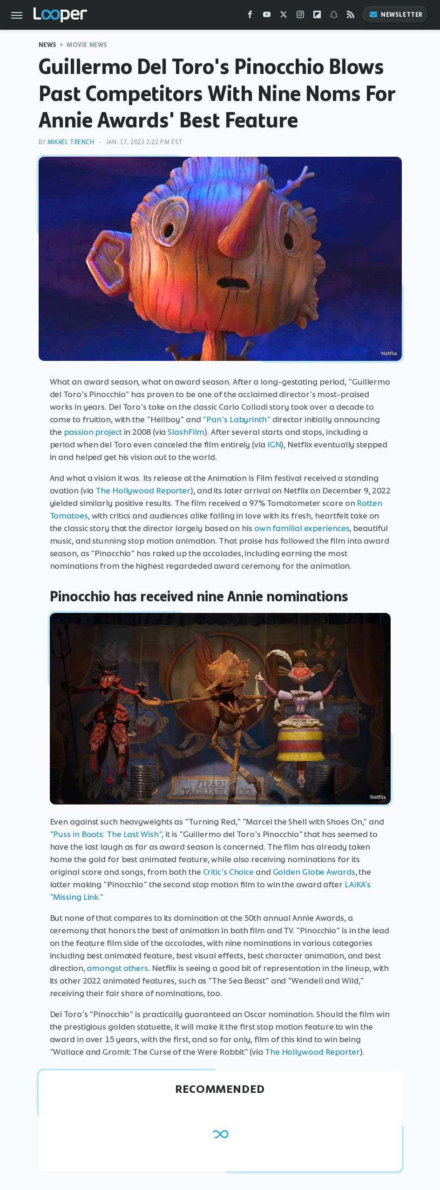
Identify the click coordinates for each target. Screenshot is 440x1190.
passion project (93, 432)
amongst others (117, 968)
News (48, 45)
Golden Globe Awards (314, 872)
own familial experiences (302, 528)
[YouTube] (266, 16)
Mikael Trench (71, 142)
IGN (274, 444)
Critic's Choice (228, 872)
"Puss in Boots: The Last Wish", (107, 834)
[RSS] (350, 16)
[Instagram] (300, 16)
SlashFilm (186, 432)
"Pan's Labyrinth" (236, 419)
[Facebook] (250, 16)
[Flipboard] (317, 16)
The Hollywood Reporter (142, 490)
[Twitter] (283, 16)
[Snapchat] (333, 16)
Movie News (87, 45)
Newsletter (396, 15)
